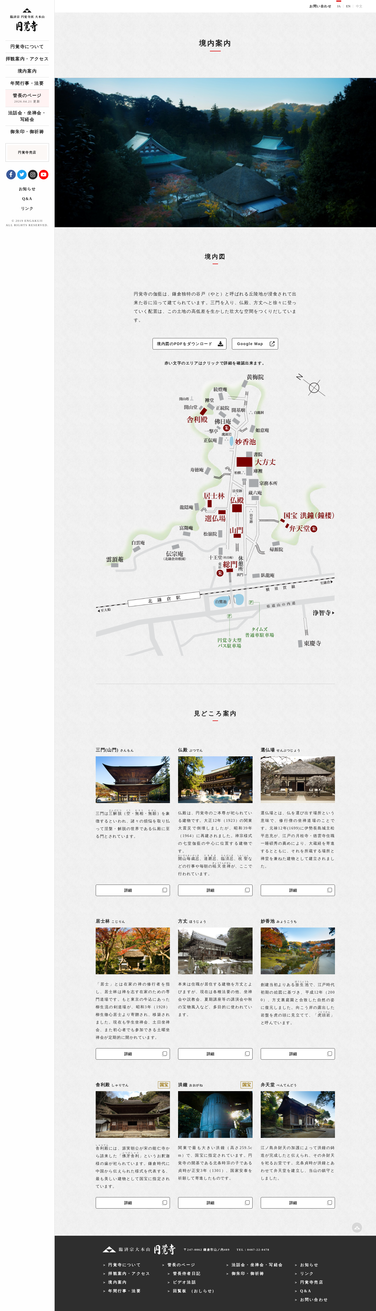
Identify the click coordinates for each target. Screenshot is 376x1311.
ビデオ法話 (184, 1282)
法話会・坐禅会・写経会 (27, 116)
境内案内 (27, 71)
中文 (359, 6)
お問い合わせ (320, 6)
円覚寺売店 (312, 1282)
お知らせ (27, 189)
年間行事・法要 (27, 83)
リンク (27, 209)
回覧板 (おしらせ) (194, 1291)
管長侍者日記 (187, 1274)
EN (348, 6)
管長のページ (27, 98)
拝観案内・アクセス (27, 59)
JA (339, 6)
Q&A (27, 199)
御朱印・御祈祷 (27, 131)
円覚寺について (27, 46)
